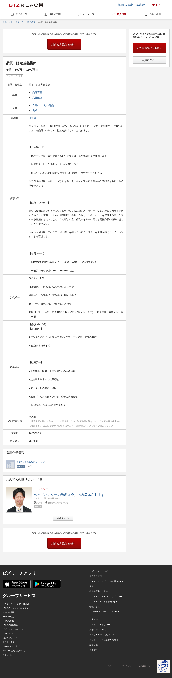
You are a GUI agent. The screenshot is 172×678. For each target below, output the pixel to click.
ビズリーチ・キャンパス (14, 629)
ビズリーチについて (98, 571)
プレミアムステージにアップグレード (106, 596)
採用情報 (93, 650)
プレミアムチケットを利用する (103, 601)
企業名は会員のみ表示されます (31, 462)
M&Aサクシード (10, 638)
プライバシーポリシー (99, 624)
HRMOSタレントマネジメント (16, 608)
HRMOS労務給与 (10, 625)
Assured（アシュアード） (14, 650)
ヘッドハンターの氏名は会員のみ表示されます (69, 495)
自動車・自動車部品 (43, 105)
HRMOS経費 (8, 621)
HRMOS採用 (8, 612)
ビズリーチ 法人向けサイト (101, 634)
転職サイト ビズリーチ (13, 22)
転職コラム (94, 606)
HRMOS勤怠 (8, 616)
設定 (91, 586)
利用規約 (93, 619)
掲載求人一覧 (63, 518)
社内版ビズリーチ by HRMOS (16, 604)
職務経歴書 (55, 14)
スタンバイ (8, 655)
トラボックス (9, 642)
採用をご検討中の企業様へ (132, 4)
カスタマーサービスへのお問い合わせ (106, 581)
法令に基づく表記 (97, 629)
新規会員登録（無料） (64, 44)
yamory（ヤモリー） (12, 646)
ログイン (155, 4)
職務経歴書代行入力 (98, 591)
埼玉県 (33, 118)
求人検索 (121, 14)
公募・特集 (155, 14)
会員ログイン (149, 60)
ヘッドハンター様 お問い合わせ (103, 640)
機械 (34, 110)
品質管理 (37, 92)
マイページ (21, 14)
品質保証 (37, 97)
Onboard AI (8, 633)
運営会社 (93, 645)
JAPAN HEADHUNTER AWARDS (104, 612)
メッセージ (88, 14)
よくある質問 (95, 576)
